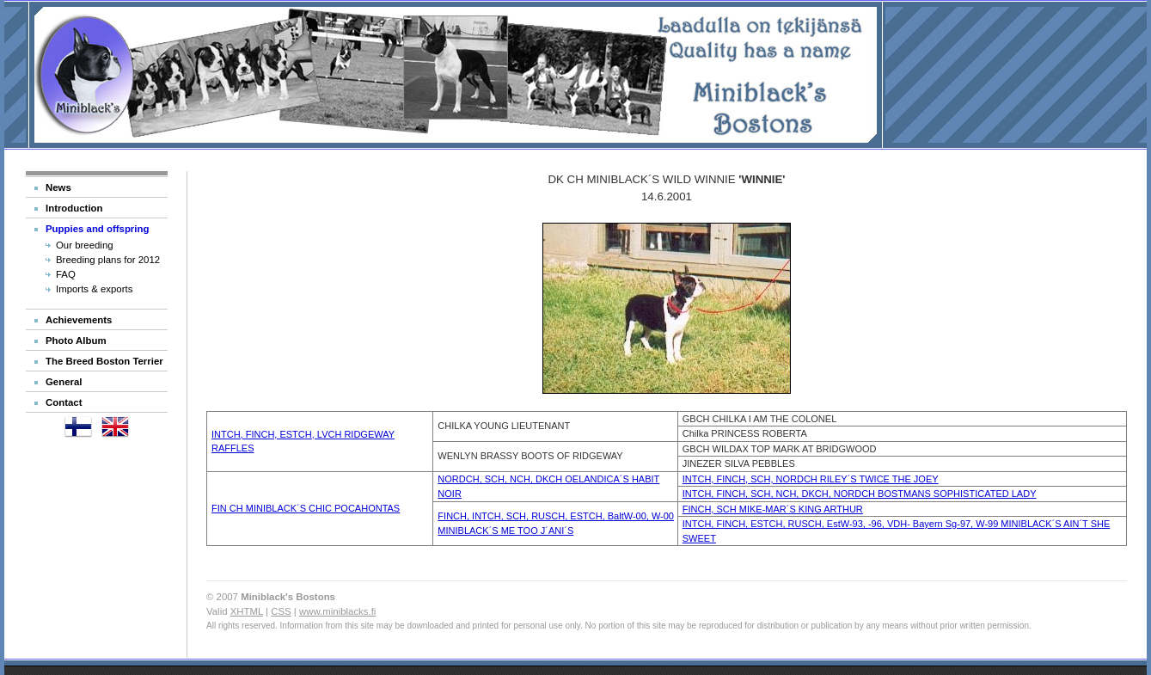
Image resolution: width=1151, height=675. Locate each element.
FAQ (66, 274)
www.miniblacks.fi (337, 611)
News (58, 187)
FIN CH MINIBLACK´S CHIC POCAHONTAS (305, 508)
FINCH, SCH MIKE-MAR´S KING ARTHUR (773, 509)
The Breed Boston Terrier (104, 361)
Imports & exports (94, 289)
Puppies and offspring (97, 229)
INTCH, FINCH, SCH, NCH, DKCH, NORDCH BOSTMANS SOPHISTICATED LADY (860, 493)
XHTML (246, 611)
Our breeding (84, 245)
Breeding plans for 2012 (108, 260)
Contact (64, 402)
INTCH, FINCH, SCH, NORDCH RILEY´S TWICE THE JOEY (811, 479)
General (64, 382)
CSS (281, 611)
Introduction (74, 208)
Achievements (79, 320)
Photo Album (76, 340)
